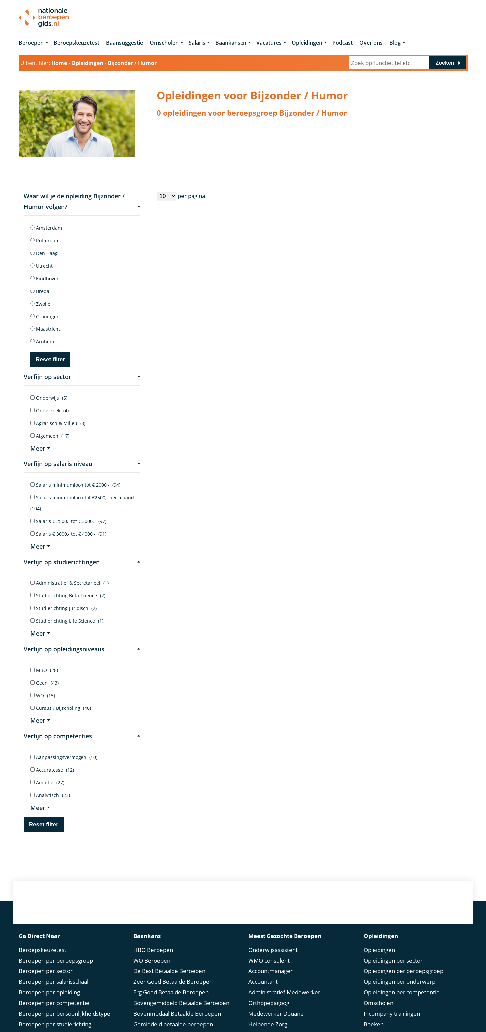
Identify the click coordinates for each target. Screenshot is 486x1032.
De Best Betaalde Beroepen (169, 961)
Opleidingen (307, 42)
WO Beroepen (151, 950)
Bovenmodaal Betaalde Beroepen (177, 1003)
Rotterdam (45, 240)
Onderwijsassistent (273, 939)
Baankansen (230, 42)
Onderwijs (48, 398)
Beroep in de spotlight (47, 1024)
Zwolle (40, 304)
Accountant (263, 971)
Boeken (374, 1014)
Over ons (371, 42)
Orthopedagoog (268, 992)
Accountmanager (270, 961)
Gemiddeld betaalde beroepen (173, 1014)
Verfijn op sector (82, 377)
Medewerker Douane (276, 1003)
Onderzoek (49, 410)
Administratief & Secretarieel (69, 583)
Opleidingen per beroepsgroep (403, 961)
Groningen (45, 316)
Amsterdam (46, 228)
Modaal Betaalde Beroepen (168, 1024)
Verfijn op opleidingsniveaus (82, 649)
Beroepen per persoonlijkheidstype (64, 1003)
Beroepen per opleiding (49, 982)
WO (42, 695)
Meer (40, 448)
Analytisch (50, 795)
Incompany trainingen (392, 1003)
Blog (395, 42)
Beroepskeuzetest (76, 42)
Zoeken (445, 62)
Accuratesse (52, 770)
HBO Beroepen (153, 939)
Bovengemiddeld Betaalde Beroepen (181, 992)
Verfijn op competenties (82, 736)
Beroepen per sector (46, 961)
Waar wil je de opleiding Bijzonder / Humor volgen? (82, 201)
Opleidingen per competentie (402, 982)
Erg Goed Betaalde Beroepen (171, 982)
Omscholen (164, 42)
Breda (39, 291)
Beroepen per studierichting (55, 1014)
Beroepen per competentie (54, 992)
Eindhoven (45, 278)
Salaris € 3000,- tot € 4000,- (68, 534)
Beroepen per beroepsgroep (56, 950)
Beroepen (31, 42)
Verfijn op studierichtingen (82, 562)
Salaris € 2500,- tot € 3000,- (68, 521)
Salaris (197, 42)
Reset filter (50, 359)
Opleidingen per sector (393, 950)
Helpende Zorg (267, 1014)
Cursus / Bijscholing (60, 708)
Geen (44, 683)
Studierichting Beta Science (67, 595)
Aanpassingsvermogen (63, 757)
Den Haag (44, 253)
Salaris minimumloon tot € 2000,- (75, 485)
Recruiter (260, 1024)
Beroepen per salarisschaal (53, 971)
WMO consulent (269, 950)
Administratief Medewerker (284, 982)
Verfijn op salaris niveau (82, 464)
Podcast (342, 42)
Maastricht (45, 329)
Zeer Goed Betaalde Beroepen (173, 971)
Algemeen (49, 436)
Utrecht (41, 266)
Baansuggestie (124, 42)
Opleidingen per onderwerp (399, 971)
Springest (376, 1024)
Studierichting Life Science (66, 621)
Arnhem (42, 341)
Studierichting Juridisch (63, 608)
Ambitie (47, 782)
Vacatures (269, 42)
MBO (44, 670)
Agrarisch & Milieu (57, 423)
